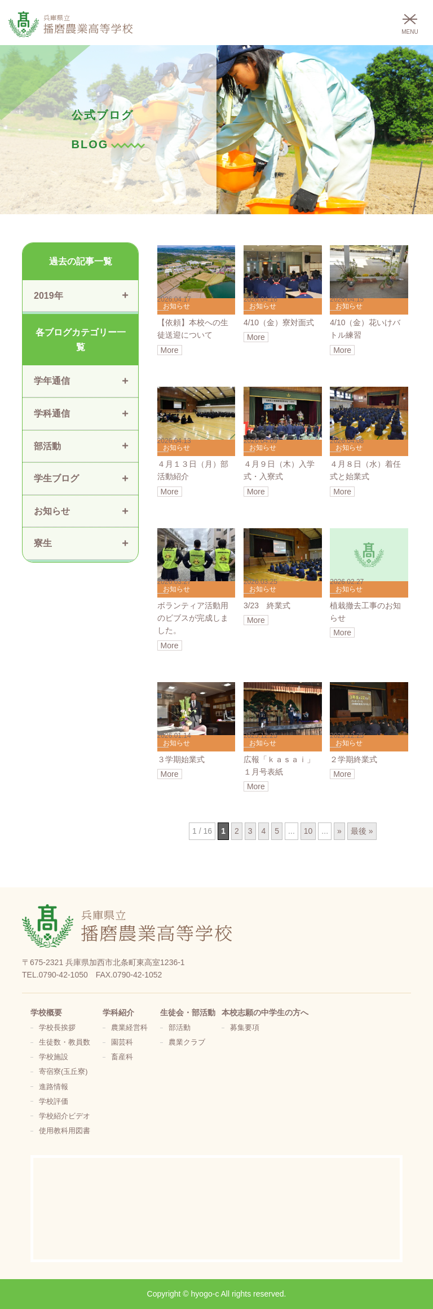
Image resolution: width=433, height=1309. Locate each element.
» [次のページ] (339, 830)
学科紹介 (118, 1012)
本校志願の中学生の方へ (265, 1012)
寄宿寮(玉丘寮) (63, 1072)
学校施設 (53, 1057)
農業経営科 (129, 1028)
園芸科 (122, 1042)
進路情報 (53, 1087)
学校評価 (53, 1101)
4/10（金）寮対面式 (279, 322)
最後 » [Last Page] (362, 830)
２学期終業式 (353, 759)
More (170, 350)
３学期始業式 (181, 759)
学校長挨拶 (57, 1028)
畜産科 (122, 1057)
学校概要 (46, 1012)
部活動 (180, 1028)
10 (308, 830)
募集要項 (244, 1028)
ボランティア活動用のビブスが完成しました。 (192, 618)
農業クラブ (187, 1042)
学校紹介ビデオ (64, 1116)
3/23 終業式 (267, 605)
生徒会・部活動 (187, 1012)
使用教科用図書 (64, 1131)
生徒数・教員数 (64, 1042)
